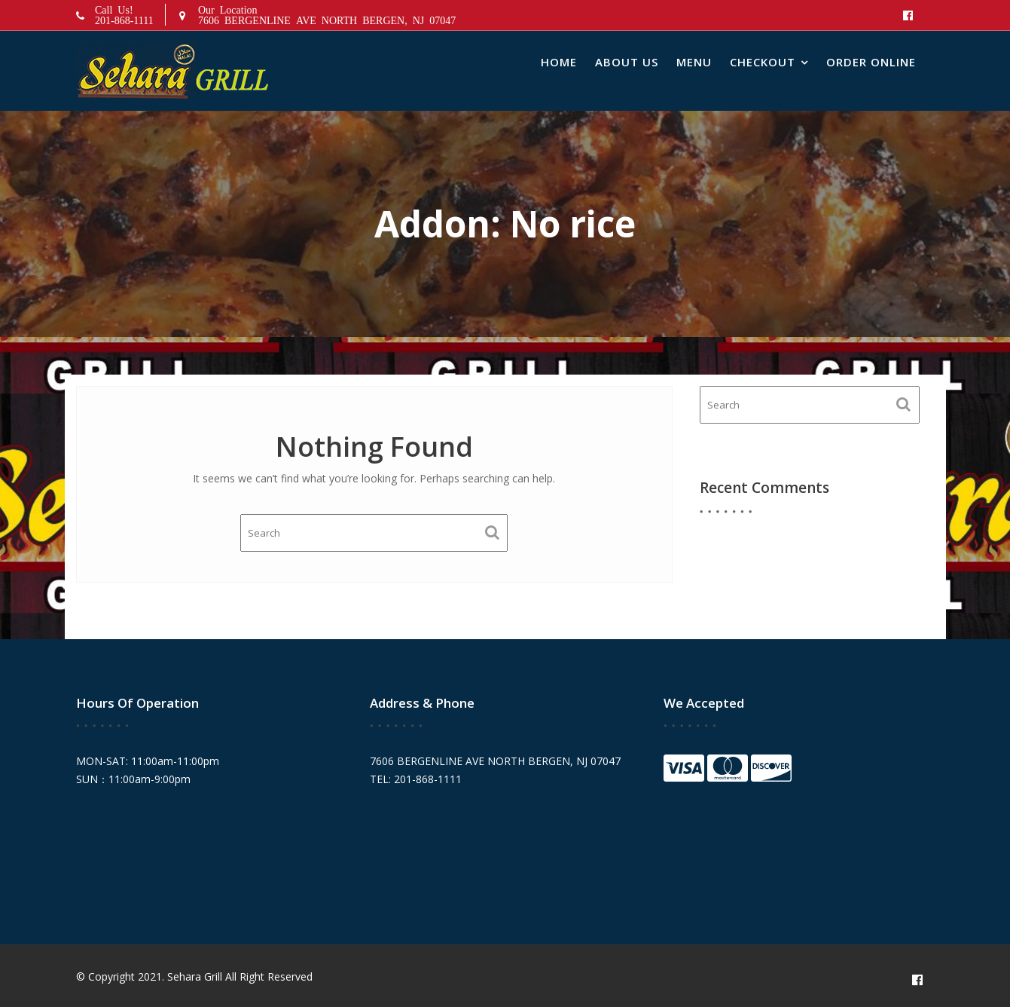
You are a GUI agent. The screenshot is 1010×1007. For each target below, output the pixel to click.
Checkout (762, 61)
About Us (626, 61)
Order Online (871, 61)
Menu (694, 61)
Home (559, 61)
